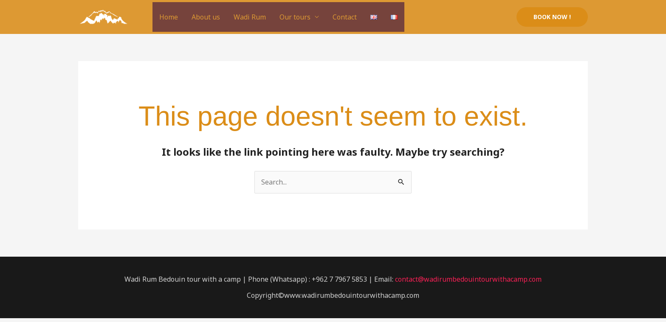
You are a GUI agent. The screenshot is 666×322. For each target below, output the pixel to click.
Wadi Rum (250, 17)
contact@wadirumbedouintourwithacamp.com (468, 279)
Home (168, 17)
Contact (345, 17)
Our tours (294, 17)
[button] (552, 17)
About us (206, 17)
